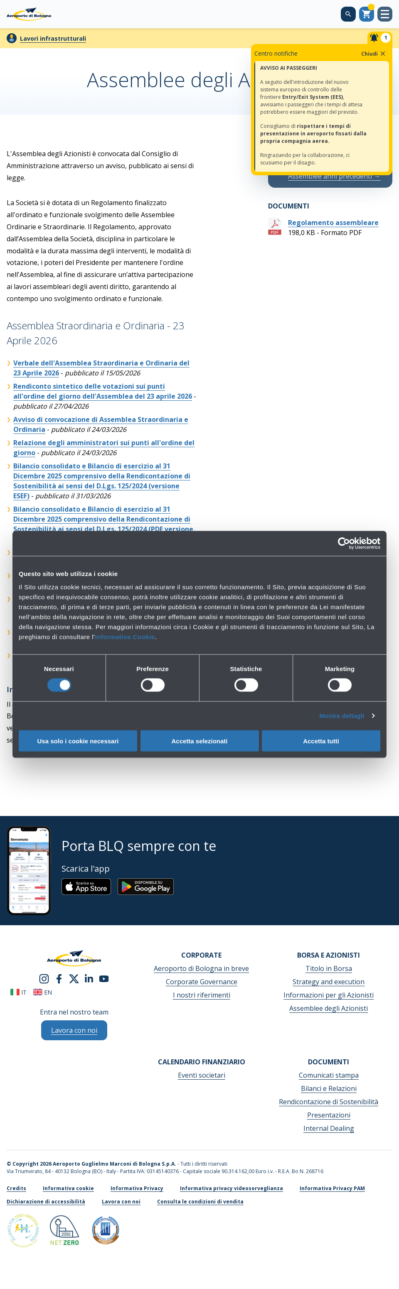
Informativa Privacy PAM (332, 1188)
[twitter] (74, 978)
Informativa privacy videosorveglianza (231, 1188)
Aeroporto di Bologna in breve (201, 968)
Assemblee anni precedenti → (334, 176)
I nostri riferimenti (201, 995)
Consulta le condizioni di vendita (200, 1201)
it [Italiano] (18, 992)
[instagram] (44, 978)
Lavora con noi (121, 1201)
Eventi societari (201, 1075)
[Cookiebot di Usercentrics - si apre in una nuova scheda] (344, 543)
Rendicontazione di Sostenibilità (328, 1101)
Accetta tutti (321, 740)
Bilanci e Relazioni (329, 1088)
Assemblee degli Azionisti (328, 1008)
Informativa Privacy (137, 1188)
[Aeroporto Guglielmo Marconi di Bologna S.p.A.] (29, 14)
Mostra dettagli (341, 715)
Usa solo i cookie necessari (78, 740)
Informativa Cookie (125, 636)
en (42, 992)
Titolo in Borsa (328, 968)
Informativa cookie (68, 1188)
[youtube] (104, 978)
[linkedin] (89, 978)
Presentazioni (328, 1115)
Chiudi (374, 53)
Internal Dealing (328, 1128)
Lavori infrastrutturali (53, 38)
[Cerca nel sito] (348, 14)
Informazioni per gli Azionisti (328, 995)
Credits (16, 1188)
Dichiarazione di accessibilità (46, 1201)
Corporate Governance (201, 981)
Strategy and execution (329, 981)
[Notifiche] (379, 38)
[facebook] (59, 978)
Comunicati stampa (329, 1075)
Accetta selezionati (199, 740)
